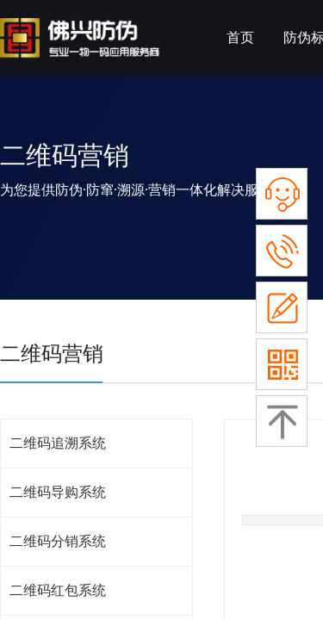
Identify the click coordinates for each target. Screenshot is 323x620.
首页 (240, 37)
